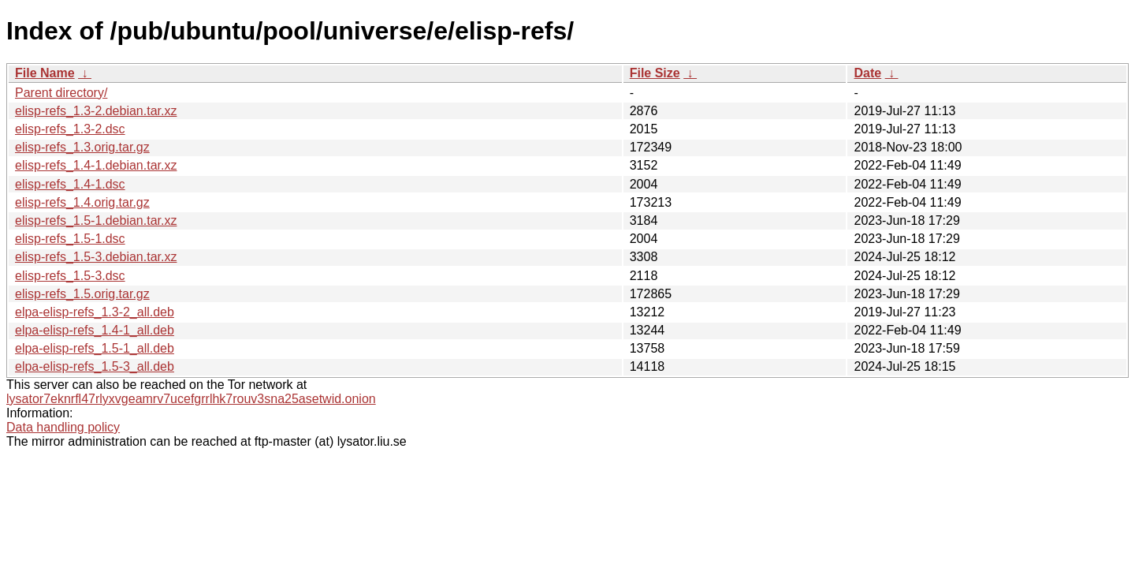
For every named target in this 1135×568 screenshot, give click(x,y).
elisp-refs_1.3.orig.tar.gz (82, 147)
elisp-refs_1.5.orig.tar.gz (82, 294)
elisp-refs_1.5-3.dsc (70, 275)
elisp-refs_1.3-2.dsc (70, 129)
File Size (655, 73)
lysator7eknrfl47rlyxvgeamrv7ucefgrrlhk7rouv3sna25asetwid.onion (191, 398)
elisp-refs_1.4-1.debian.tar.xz (96, 165)
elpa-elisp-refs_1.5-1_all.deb (94, 348)
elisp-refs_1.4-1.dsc (70, 184)
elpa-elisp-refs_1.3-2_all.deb (94, 312)
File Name (45, 73)
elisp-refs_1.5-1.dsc (70, 238)
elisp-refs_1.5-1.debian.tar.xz (96, 220)
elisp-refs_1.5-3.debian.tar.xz (96, 256)
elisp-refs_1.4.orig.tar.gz (82, 202)
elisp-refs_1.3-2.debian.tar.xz (96, 111)
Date (867, 73)
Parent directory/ (61, 92)
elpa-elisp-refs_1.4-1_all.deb (94, 330)
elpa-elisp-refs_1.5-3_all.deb (94, 366)
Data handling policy (63, 427)
